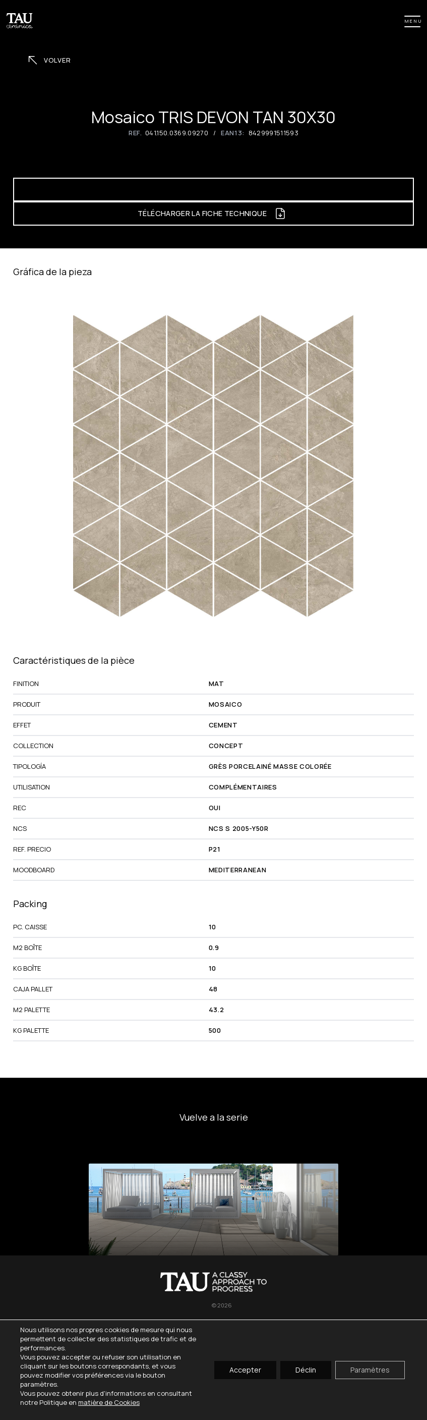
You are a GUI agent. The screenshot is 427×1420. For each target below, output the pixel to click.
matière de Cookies (109, 1402)
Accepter (245, 1370)
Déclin (305, 1370)
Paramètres (370, 1370)
